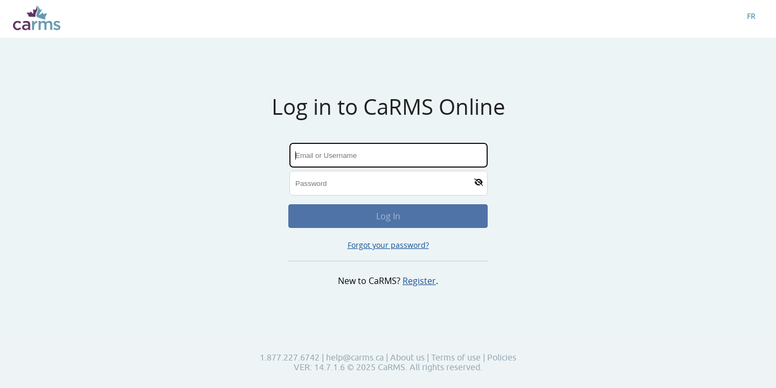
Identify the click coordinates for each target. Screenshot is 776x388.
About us (408, 357)
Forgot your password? (388, 245)
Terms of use (457, 357)
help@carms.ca (355, 357)
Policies (501, 357)
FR (751, 16)
